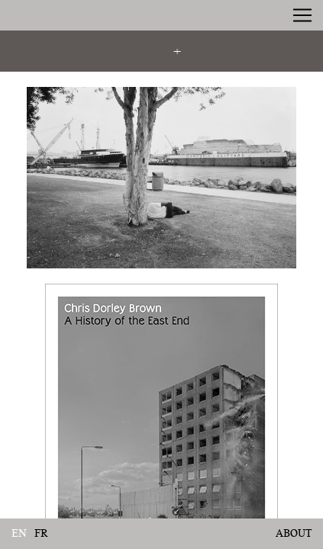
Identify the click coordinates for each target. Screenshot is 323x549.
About (294, 533)
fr (41, 533)
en (19, 533)
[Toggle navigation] (302, 15)
